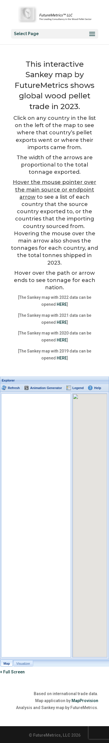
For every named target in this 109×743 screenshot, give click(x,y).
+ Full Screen (12, 672)
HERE (62, 304)
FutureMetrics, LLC (51, 735)
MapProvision (85, 700)
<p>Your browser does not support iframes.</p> (54, 522)
